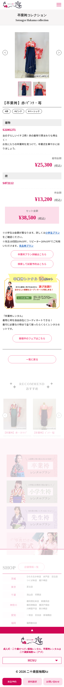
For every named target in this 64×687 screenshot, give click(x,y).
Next (58, 52)
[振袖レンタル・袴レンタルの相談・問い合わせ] (53, 681)
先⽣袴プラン (26, 245)
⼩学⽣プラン (52, 232)
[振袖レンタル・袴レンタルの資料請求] (32, 681)
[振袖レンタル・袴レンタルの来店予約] (12, 681)
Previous (5, 52)
